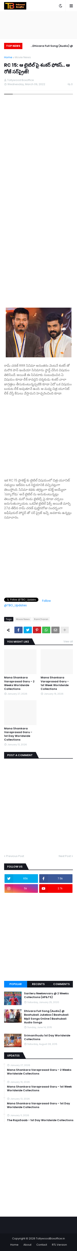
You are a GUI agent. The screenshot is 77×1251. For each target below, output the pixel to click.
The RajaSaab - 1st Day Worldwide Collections (40, 1120)
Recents (38, 984)
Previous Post (15, 856)
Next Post (65, 856)
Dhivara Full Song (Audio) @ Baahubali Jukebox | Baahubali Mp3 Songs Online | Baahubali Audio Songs (50, 46)
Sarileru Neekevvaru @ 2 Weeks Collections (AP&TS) (46, 995)
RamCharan (41, 619)
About (27, 1245)
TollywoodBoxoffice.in (50, 1238)
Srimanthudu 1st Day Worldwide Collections (47, 1037)
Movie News (23, 57)
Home (8, 57)
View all (68, 641)
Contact (41, 1245)
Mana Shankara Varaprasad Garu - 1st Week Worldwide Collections (55, 683)
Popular (15, 984)
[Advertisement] (38, 435)
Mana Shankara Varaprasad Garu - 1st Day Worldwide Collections (18, 734)
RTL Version (59, 1245)
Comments (61, 984)
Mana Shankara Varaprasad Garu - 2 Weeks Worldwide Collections (19, 683)
